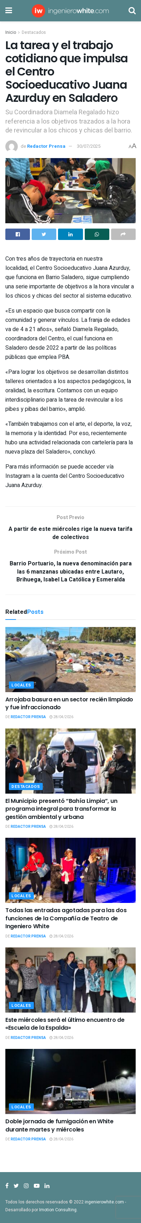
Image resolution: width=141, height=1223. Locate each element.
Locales (21, 685)
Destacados (34, 32)
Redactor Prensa (46, 146)
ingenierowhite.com (104, 1202)
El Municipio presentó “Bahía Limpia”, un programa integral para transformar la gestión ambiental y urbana (61, 809)
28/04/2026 (61, 717)
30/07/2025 (88, 146)
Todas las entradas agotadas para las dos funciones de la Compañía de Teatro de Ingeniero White (65, 918)
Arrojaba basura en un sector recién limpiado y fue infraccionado (69, 703)
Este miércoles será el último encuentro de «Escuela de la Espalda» (65, 1024)
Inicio (10, 32)
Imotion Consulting (58, 1210)
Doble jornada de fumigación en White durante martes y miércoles (59, 1125)
